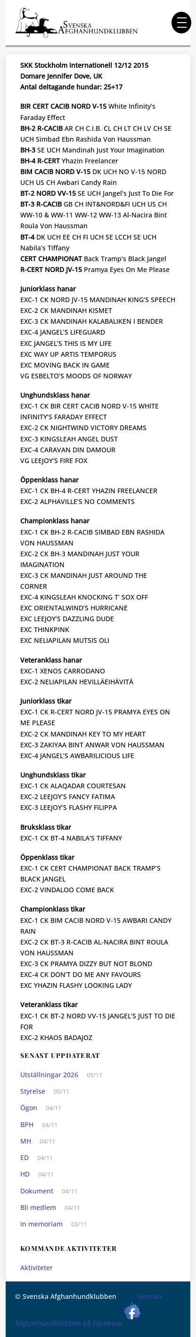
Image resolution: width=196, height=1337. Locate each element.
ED (24, 1157)
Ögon (28, 1107)
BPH (26, 1124)
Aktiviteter (36, 1267)
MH (25, 1141)
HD (25, 1173)
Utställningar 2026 (49, 1074)
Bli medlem (38, 1207)
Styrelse (32, 1091)
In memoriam (41, 1223)
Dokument (36, 1190)
